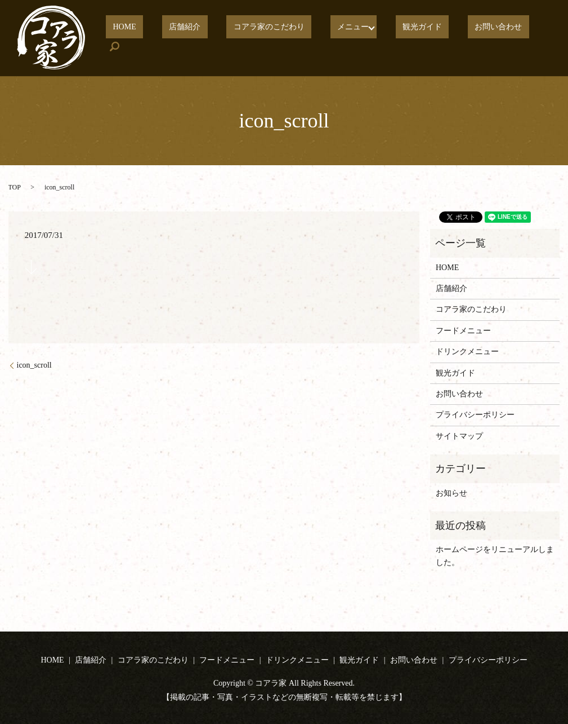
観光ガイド (420, 38)
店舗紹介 (217, 38)
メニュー (357, 38)
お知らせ (451, 493)
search (533, 38)
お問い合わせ (482, 38)
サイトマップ (459, 436)
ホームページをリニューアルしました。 (495, 555)
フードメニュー (463, 330)
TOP (14, 187)
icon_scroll (34, 365)
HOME (170, 38)
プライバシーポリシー (475, 414)
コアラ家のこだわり (287, 38)
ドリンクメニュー (467, 351)
